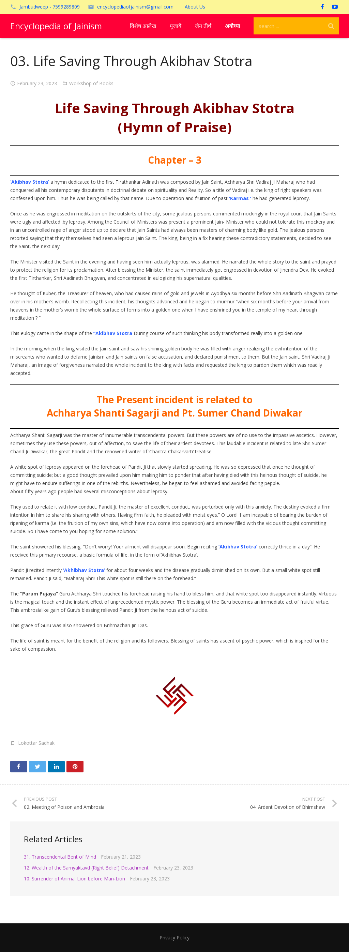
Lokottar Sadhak (36, 743)
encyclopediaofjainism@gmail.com (135, 6)
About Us (195, 6)
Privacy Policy (174, 937)
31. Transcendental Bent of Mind (60, 856)
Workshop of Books (91, 83)
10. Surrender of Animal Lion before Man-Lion (74, 878)
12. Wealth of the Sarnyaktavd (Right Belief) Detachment (86, 867)
